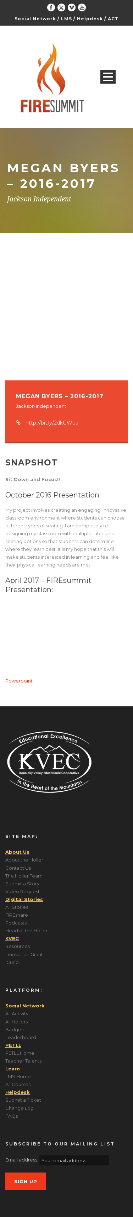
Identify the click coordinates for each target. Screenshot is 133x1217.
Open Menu (108, 77)
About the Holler (24, 860)
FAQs (11, 1116)
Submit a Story (22, 883)
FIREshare (16, 915)
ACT (113, 18)
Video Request (22, 891)
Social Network (35, 18)
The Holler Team (24, 876)
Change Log (19, 1108)
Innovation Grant (24, 954)
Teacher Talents (23, 1061)
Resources (17, 946)
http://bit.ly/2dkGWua (52, 423)
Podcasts (16, 923)
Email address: (22, 1160)
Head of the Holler (26, 930)
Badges (14, 1029)
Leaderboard (20, 1037)
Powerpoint (19, 681)
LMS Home (18, 1076)
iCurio (12, 962)
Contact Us (18, 868)
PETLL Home (19, 1053)
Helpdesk (90, 18)
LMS (66, 18)
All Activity (16, 1013)
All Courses (18, 1084)
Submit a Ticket (23, 1100)
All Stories (16, 907)
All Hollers (16, 1021)
